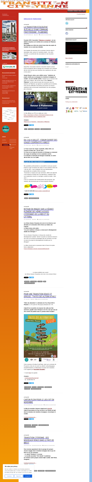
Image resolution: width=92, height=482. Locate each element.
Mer (45, 281)
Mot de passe (4, 142)
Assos (80, 10)
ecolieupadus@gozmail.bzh (31, 378)
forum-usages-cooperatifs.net (42, 191)
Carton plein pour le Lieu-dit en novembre (39, 401)
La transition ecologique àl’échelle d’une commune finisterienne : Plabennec (36, 29)
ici (30, 373)
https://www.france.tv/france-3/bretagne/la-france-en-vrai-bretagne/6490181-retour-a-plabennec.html (38, 115)
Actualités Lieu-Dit (6, 98)
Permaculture (48, 387)
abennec (47, 122)
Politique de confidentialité (87, 26)
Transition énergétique (30, 426)
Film (26, 129)
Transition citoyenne (45, 129)
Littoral (40, 281)
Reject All (18, 476)
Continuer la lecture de (30, 417)
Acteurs (75, 10)
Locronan (34, 470)
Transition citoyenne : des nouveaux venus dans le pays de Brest (39, 440)
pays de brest (27, 425)
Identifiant (4, 139)
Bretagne (27, 281)
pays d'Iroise (40, 387)
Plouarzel (27, 388)
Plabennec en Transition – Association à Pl (34, 122)
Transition (34, 425)
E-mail (67, 66)
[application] (76, 48)
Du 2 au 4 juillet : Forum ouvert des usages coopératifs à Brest (40, 141)
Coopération (28, 387)
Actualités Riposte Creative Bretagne (9, 72)
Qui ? (84, 10)
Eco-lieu (34, 387)
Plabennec (31, 129)
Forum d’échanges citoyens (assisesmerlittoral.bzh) (36, 249)
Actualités (70, 10)
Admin (36, 34)
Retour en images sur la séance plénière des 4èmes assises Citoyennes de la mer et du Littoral (39, 212)
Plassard (37, 129)
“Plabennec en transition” (44, 40)
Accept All (27, 476)
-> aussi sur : (4, 63)
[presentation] (71, 76)
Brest (26, 198)
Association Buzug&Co (39, 369)
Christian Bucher (39, 404)
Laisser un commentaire (45, 34)
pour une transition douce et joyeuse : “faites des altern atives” (40, 295)
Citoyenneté (33, 281)
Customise (9, 476)
